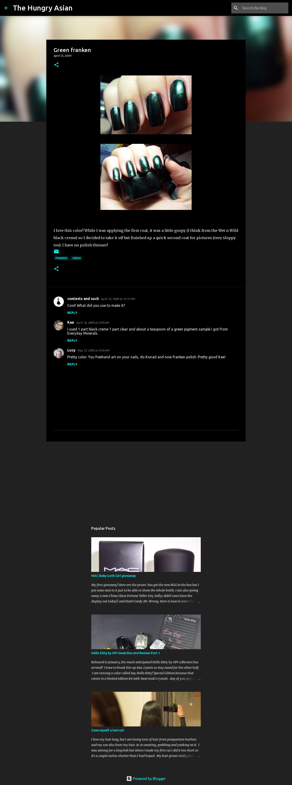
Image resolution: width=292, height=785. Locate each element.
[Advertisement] (146, 480)
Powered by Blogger (146, 779)
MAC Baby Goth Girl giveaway (113, 576)
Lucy (71, 350)
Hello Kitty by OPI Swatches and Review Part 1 (125, 653)
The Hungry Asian (43, 8)
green (76, 258)
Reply (72, 313)
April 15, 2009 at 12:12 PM (118, 298)
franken (61, 258)
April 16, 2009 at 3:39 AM (92, 322)
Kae (70, 322)
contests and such (83, 299)
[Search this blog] (264, 8)
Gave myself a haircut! (107, 730)
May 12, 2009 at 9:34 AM (93, 350)
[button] (56, 65)
